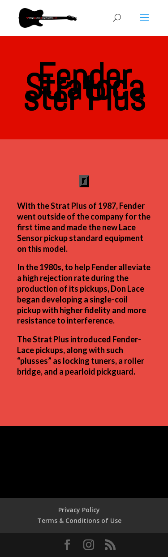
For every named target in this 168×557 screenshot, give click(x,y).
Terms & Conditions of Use (79, 520)
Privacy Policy (79, 509)
